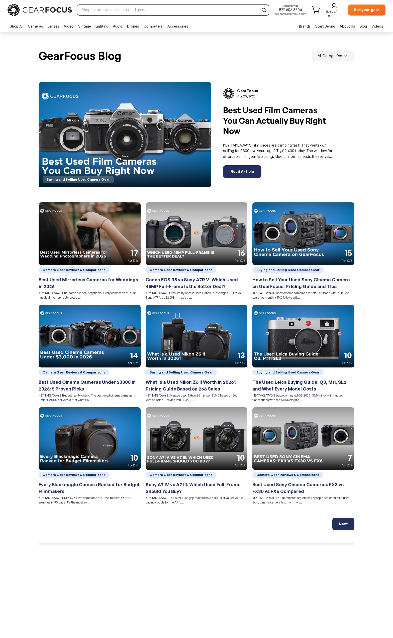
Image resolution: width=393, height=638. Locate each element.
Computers (153, 26)
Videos (377, 26)
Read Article (242, 171)
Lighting (101, 26)
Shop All (16, 26)
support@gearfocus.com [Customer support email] (290, 14)
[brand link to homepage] (40, 10)
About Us (347, 26)
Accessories (177, 26)
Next (343, 524)
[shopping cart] (316, 10)
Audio (118, 26)
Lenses (53, 26)
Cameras (35, 26)
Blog (363, 26)
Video (69, 26)
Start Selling (325, 26)
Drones (133, 26)
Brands (305, 26)
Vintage (84, 26)
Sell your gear (366, 9)
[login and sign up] (334, 10)
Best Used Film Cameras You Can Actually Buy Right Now (274, 120)
